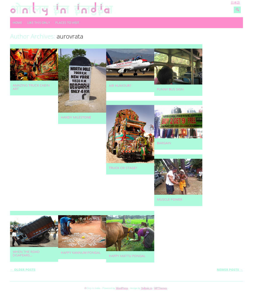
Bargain (164, 143)
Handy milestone (76, 117)
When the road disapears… (26, 253)
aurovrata (70, 36)
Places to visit (67, 22)
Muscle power (169, 199)
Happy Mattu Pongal (127, 256)
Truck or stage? (123, 168)
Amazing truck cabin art (31, 87)
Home (17, 22)
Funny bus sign (170, 89)
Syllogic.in (146, 288)
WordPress (122, 288)
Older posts (22, 269)
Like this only (38, 22)
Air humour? (120, 85)
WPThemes (160, 288)
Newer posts (230, 269)
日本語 (235, 2)
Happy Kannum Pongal (81, 252)
